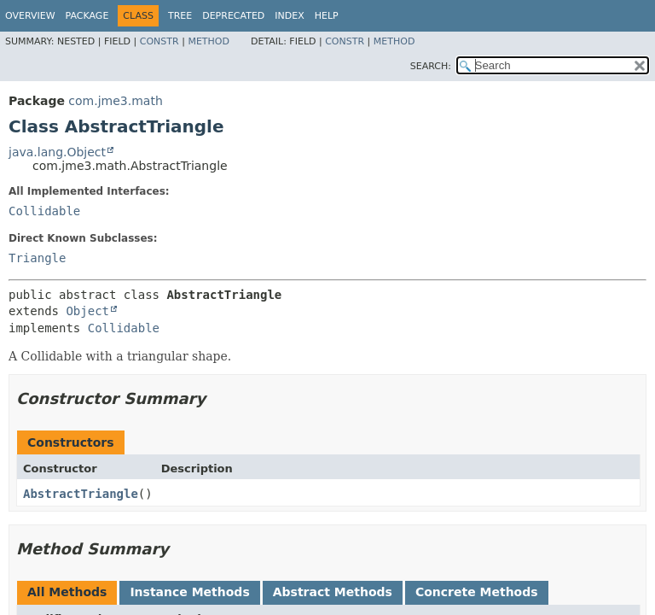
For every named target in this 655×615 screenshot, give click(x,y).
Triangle (37, 258)
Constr (159, 41)
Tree (180, 15)
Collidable (44, 211)
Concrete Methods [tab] (476, 592)
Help (327, 15)
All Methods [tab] (67, 592)
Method (208, 41)
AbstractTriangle (80, 494)
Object (87, 311)
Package (87, 15)
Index (289, 15)
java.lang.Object (57, 152)
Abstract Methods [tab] (332, 592)
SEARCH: (430, 66)
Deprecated (233, 15)
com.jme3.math (115, 101)
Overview (30, 15)
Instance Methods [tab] (189, 592)
